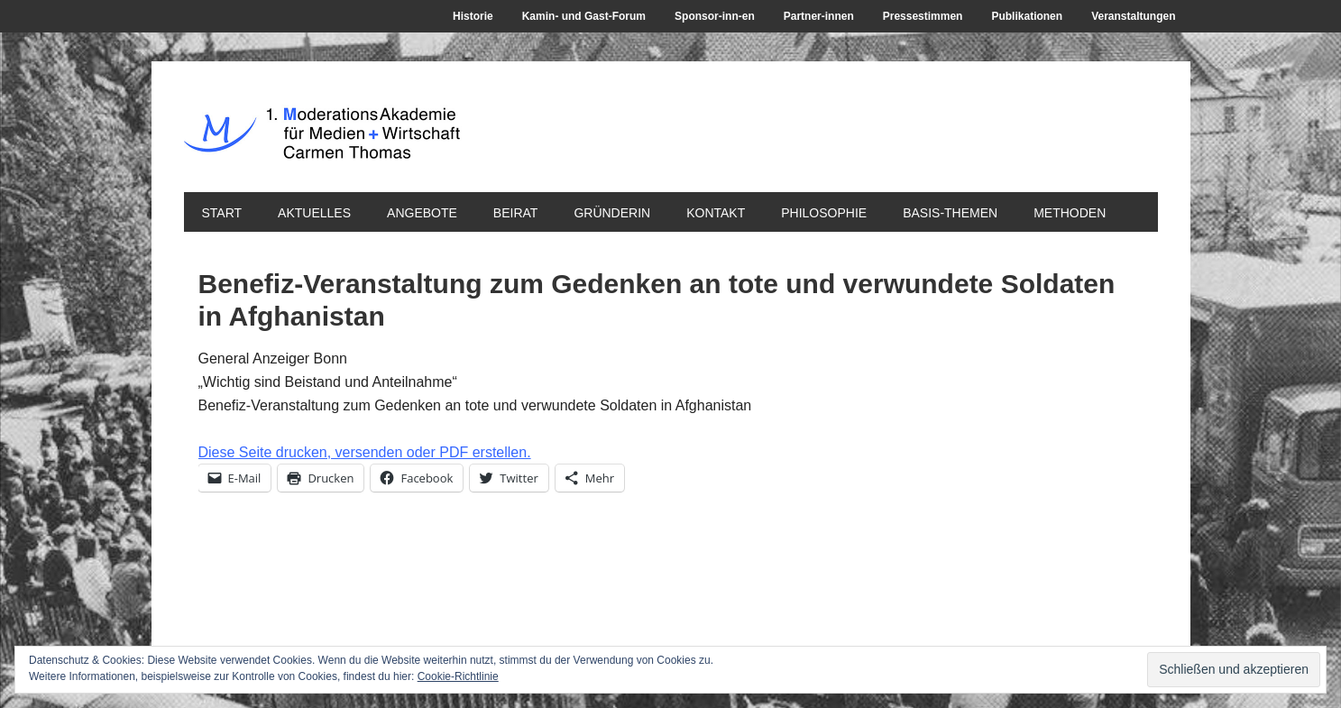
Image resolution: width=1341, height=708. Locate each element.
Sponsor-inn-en (715, 16)
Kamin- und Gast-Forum (584, 16)
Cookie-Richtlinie (458, 676)
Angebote (422, 213)
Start (222, 213)
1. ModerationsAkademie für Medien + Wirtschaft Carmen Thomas (513, 143)
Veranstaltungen (1133, 16)
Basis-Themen (950, 213)
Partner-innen (819, 16)
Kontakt (715, 213)
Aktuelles (314, 213)
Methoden (1069, 213)
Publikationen (1026, 16)
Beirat (515, 213)
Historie (473, 16)
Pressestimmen (923, 16)
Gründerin (612, 213)
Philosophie (824, 213)
